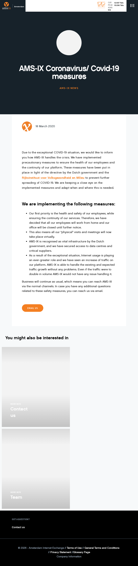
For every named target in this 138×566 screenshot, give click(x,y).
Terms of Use (74, 548)
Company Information (69, 556)
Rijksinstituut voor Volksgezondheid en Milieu (53, 178)
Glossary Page (81, 552)
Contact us (18, 527)
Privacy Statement (61, 552)
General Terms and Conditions (102, 548)
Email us (32, 308)
